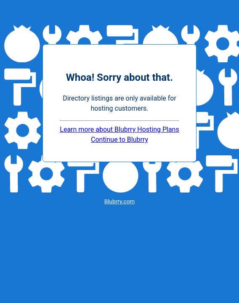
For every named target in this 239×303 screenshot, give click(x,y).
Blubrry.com (119, 201)
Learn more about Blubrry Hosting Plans (119, 129)
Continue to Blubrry (119, 140)
